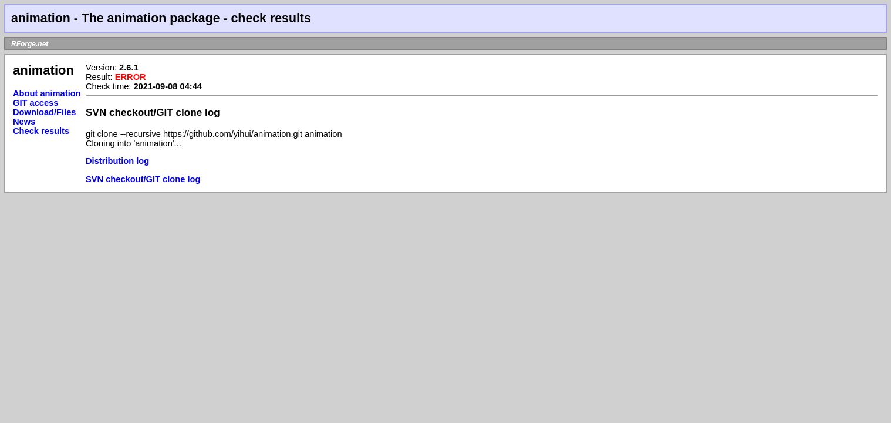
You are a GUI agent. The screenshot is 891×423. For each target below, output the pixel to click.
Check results (41, 131)
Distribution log (117, 161)
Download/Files (44, 112)
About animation (47, 93)
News (24, 121)
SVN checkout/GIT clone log (143, 179)
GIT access (35, 103)
